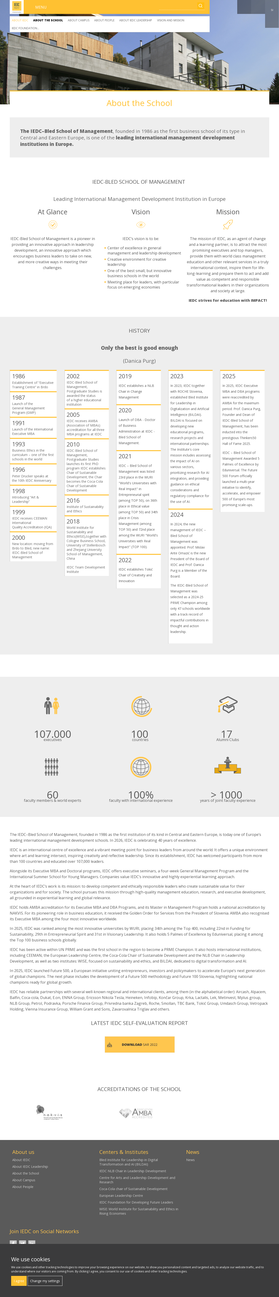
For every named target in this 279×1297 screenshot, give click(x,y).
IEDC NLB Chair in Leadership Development (132, 1171)
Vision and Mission (170, 20)
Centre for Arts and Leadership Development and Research (137, 1179)
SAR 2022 (139, 1044)
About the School (48, 20)
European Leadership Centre (121, 1195)
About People (104, 20)
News (190, 1160)
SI (272, 10)
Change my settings (45, 1281)
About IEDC (20, 20)
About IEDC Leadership (135, 20)
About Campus (78, 20)
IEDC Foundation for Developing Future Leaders (136, 1202)
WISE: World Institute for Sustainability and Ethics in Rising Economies (138, 1211)
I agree (19, 1281)
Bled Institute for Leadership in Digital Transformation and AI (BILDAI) (128, 1162)
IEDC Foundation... (25, 28)
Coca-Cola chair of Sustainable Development (133, 1189)
